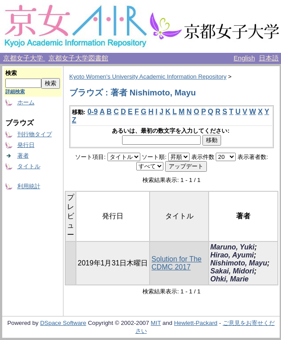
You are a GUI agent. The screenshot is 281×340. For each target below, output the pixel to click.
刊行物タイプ (34, 134)
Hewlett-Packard (196, 323)
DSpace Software (63, 323)
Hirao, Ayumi (232, 255)
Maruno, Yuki (232, 247)
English (244, 58)
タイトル (28, 166)
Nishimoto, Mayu (238, 263)
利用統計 (28, 186)
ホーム (26, 102)
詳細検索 (15, 91)
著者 (23, 155)
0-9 (92, 111)
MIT (156, 323)
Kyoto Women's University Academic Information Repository (147, 76)
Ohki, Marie (229, 279)
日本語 (269, 58)
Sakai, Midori (232, 271)
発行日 (26, 145)
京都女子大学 (24, 58)
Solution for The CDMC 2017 (176, 263)
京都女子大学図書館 (78, 58)
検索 (11, 73)
